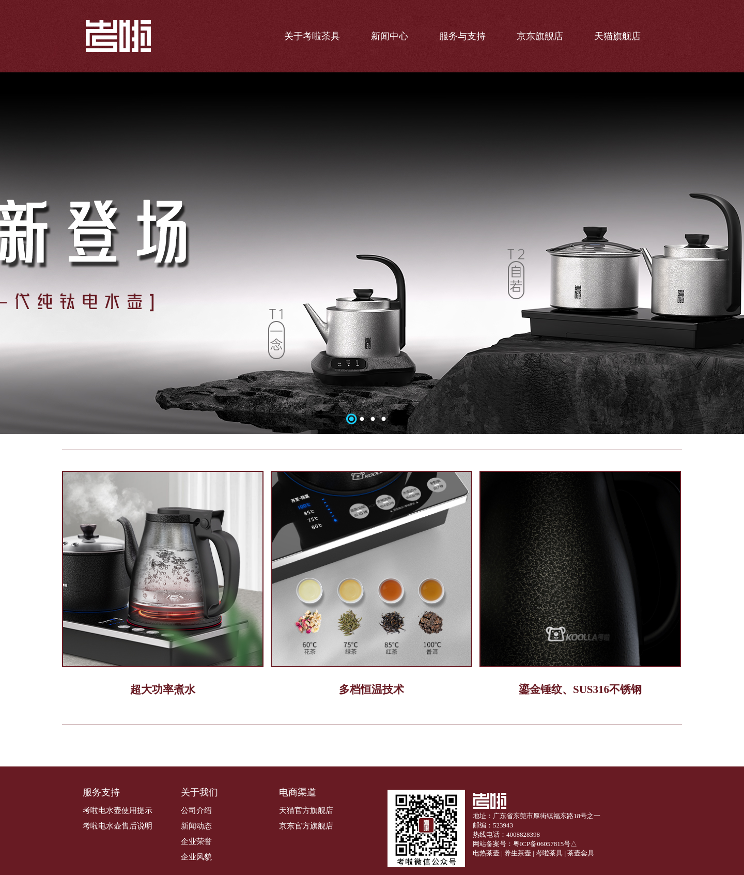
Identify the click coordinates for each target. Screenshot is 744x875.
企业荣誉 (196, 841)
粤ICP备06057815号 (541, 844)
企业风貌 (196, 857)
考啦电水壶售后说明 (117, 826)
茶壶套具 (580, 853)
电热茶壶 (486, 853)
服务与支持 (462, 36)
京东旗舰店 (540, 36)
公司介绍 (196, 810)
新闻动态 (196, 826)
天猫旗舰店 (617, 36)
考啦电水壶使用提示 (117, 810)
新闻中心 (389, 36)
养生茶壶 (517, 853)
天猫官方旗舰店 (306, 810)
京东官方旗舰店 (306, 826)
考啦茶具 (549, 853)
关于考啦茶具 (312, 36)
